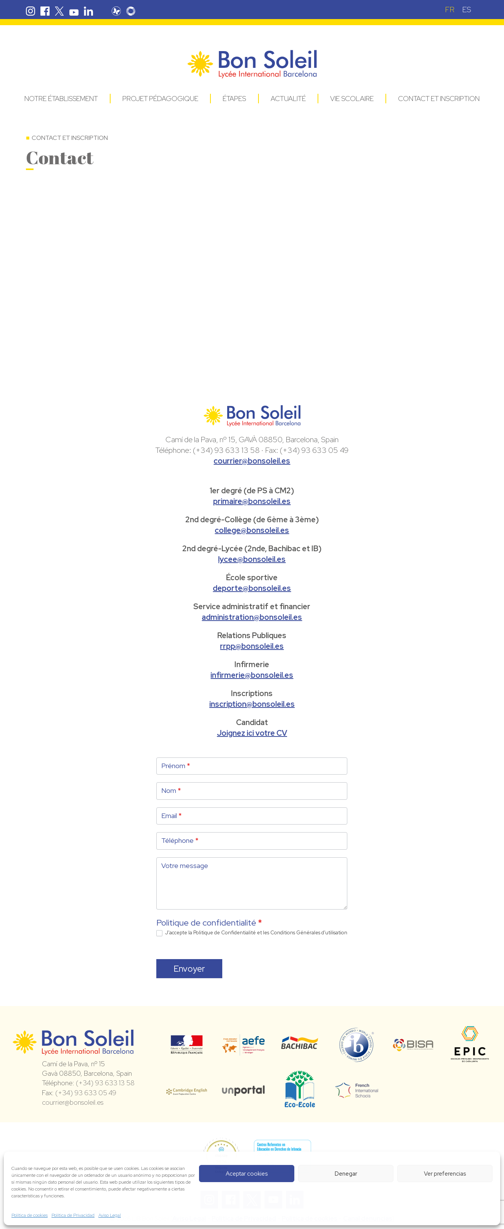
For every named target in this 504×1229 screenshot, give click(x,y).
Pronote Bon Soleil (116, 11)
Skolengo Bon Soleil (130, 11)
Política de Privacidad (73, 1215)
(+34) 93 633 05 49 (85, 1092)
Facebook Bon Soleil (45, 11)
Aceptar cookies (247, 1174)
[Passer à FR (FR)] (449, 9)
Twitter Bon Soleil (59, 11)
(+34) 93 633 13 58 (105, 1082)
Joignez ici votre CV (252, 733)
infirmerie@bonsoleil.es (251, 675)
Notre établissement (61, 98)
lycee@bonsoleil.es (252, 559)
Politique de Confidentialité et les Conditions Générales (256, 932)
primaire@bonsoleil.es (252, 501)
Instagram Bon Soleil (30, 11)
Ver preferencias (445, 1174)
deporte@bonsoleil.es (252, 588)
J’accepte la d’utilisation (251, 933)
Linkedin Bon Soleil (88, 11)
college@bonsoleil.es (252, 530)
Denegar (346, 1174)
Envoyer (189, 968)
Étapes (234, 98)
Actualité (288, 98)
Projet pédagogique (160, 98)
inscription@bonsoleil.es (252, 704)
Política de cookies (29, 1215)
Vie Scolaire (352, 98)
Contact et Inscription (439, 98)
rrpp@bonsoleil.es (252, 646)
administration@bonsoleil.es (252, 617)
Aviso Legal (109, 1215)
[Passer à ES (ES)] (466, 9)
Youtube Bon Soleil (74, 11)
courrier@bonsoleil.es (251, 461)
